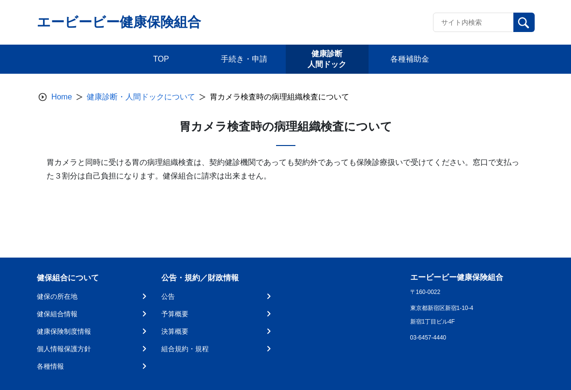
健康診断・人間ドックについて (141, 97)
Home (61, 97)
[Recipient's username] (473, 22)
